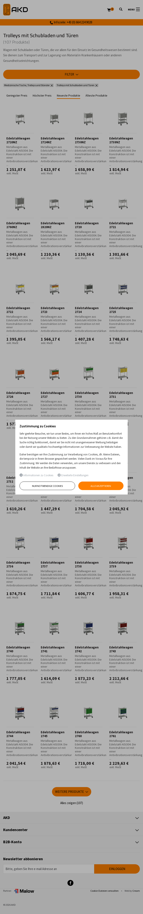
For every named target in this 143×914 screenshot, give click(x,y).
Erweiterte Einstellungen (72, 475)
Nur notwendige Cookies (47, 486)
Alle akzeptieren (101, 486)
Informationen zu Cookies (36, 475)
